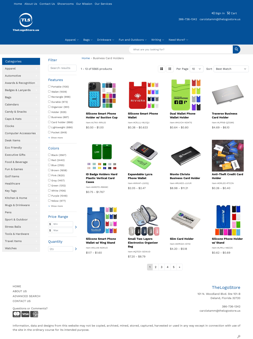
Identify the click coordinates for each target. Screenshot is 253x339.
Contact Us (47, 3)
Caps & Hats (13, 118)
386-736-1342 (188, 19)
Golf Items (12, 176)
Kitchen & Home (16, 198)
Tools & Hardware (17, 234)
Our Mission (84, 3)
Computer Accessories (20, 133)
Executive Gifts (15, 154)
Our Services (103, 3)
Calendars (12, 104)
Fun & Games (14, 169)
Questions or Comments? (30, 308)
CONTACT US (22, 301)
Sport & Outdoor (16, 219)
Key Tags (11, 190)
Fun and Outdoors (133, 40)
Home (18, 3)
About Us (30, 3)
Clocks (9, 126)
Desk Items (12, 140)
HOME (17, 286)
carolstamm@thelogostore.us (220, 19)
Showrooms (65, 3)
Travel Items (13, 241)
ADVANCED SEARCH (26, 296)
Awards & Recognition (20, 83)
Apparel (72, 40)
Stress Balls (13, 226)
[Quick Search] (181, 49)
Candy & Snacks (16, 111)
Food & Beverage (16, 162)
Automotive (13, 75)
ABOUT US (20, 291)
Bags (88, 40)
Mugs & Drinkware (17, 205)
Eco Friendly (13, 147)
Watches (11, 248)
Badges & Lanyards (18, 90)
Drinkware (105, 40)
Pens (8, 212)
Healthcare (12, 183)
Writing (157, 40)
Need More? (178, 40)
